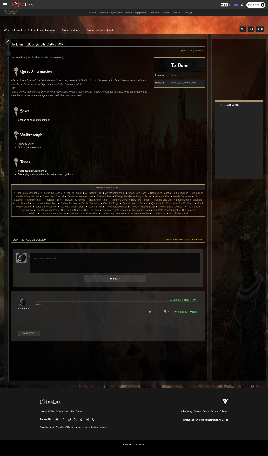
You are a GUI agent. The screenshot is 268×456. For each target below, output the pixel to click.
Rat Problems (35, 206)
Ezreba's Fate (105, 196)
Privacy (214, 411)
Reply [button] (192, 315)
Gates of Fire (163, 196)
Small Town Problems (57, 206)
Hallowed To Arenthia (83, 199)
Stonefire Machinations (110, 206)
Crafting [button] (154, 13)
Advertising (186, 411)
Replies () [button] (179, 315)
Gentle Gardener (183, 196)
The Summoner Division (72, 213)
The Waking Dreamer (131, 213)
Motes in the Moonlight (73, 203)
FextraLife (187, 420)
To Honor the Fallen (157, 213)
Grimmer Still (44, 199)
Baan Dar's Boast (160, 193)
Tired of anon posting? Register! (182, 243)
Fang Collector (145, 196)
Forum (60, 411)
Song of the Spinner (84, 206)
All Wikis (52, 411)
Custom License (98, 427)
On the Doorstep (119, 203)
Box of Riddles (181, 193)
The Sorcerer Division (43, 213)
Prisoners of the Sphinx (163, 203)
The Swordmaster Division (102, 213)
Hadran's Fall (62, 199)
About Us (69, 411)
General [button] (104, 13)
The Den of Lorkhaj (80, 210)
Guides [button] (176, 13)
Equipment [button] (140, 13)
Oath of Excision (97, 203)
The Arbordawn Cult (154, 206)
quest (30, 57)
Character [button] (116, 13)
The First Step (125, 210)
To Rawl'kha (177, 213)
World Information (15, 30)
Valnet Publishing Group (216, 420)
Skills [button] (128, 13)
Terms (206, 411)
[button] (225, 5)
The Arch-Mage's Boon (180, 206)
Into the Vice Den (173, 199)
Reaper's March (70, 30)
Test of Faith (133, 206)
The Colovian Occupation (53, 210)
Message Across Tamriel (44, 203)
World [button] (165, 13)
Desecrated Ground (54, 196)
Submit (115, 282)
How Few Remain (150, 199)
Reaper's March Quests (100, 30)
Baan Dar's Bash (139, 193)
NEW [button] (92, 13)
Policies (223, 411)
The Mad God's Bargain (149, 210)
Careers (197, 411)
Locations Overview (43, 30)
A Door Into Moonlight (26, 193)
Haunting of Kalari (108, 199)
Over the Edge (139, 203)
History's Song (129, 199)
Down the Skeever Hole (81, 196)
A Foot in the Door (51, 193)
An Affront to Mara (116, 193)
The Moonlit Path (175, 210)
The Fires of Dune (104, 210)
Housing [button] (188, 13)
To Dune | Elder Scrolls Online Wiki (39, 45)
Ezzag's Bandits (124, 196)
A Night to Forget (74, 193)
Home (43, 411)
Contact (79, 411)
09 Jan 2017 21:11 (177, 303)
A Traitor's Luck (94, 193)
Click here (40, 171)
